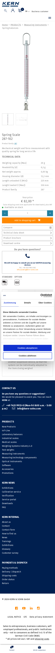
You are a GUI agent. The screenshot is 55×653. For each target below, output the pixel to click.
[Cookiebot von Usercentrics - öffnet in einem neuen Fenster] (40, 295)
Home (5, 25)
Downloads (7, 503)
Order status (8, 579)
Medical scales (9, 442)
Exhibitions (7, 488)
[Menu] (49, 18)
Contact (6, 526)
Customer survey (10, 553)
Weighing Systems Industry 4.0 (17, 446)
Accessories (8, 469)
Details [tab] (27, 303)
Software (6, 465)
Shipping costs (9, 575)
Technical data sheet (27, 232)
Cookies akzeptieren (27, 348)
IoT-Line (6, 430)
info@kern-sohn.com (26, 408)
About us (6, 522)
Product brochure (27, 238)
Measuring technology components (19, 457)
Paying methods (10, 568)
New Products (9, 426)
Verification (8, 495)
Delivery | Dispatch (11, 571)
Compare (27, 227)
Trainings (6, 541)
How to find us (9, 533)
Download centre (27, 243)
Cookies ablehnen (27, 356)
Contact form (8, 529)
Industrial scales (10, 438)
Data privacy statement (41, 617)
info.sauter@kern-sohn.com (27, 270)
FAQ (4, 507)
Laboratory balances (12, 434)
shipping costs (42, 639)
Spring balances (10, 28)
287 (15, 144)
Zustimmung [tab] (10, 303)
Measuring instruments (35, 25)
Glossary (6, 549)
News (4, 537)
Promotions (7, 473)
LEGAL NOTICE (14, 617)
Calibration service (11, 492)
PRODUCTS (16, 25)
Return (5, 583)
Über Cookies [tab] (45, 303)
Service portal (9, 499)
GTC (25, 617)
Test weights (8, 450)
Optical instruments (12, 461)
